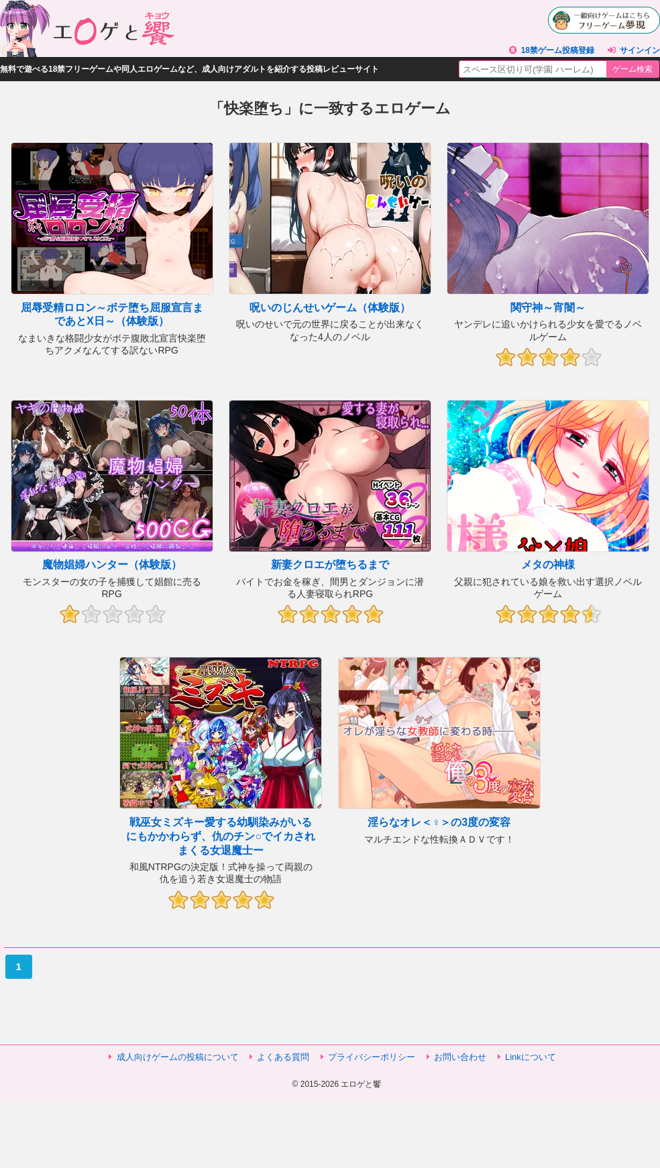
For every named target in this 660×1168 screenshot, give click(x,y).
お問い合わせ (460, 1057)
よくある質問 (283, 1057)
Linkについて (530, 1057)
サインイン (640, 50)
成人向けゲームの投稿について (178, 1057)
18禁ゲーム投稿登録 (557, 50)
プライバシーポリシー (371, 1057)
